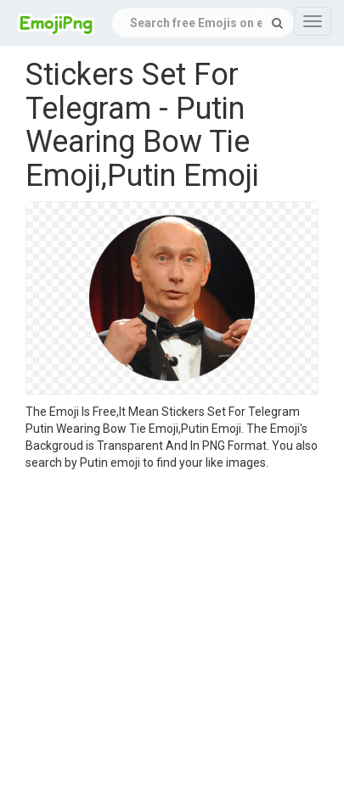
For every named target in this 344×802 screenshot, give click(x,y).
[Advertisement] (159, 639)
